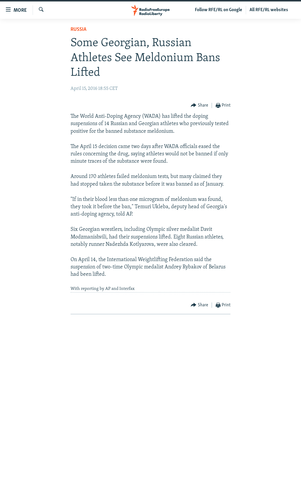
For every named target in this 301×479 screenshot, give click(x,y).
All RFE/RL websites (269, 10)
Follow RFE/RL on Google (218, 10)
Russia (78, 29)
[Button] (199, 106)
